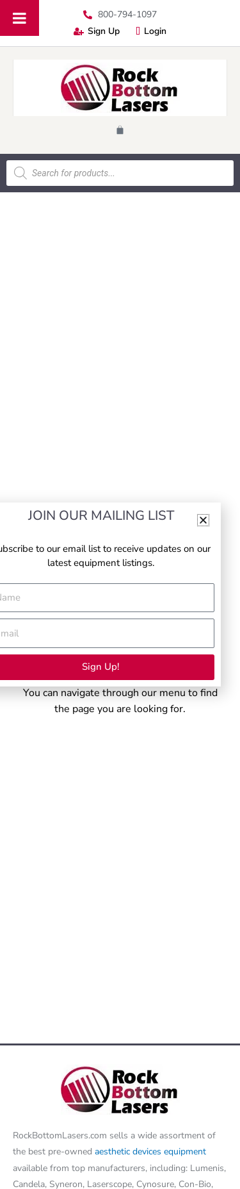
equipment (185, 1151)
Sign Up (97, 31)
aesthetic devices (129, 1151)
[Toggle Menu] (19, 18)
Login (151, 31)
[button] (203, 520)
